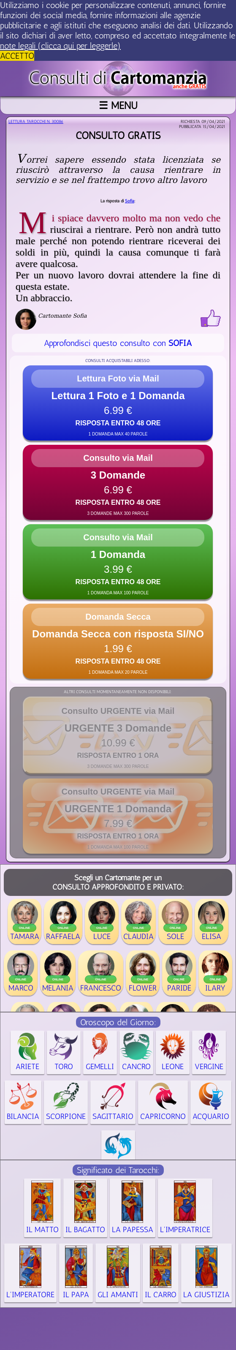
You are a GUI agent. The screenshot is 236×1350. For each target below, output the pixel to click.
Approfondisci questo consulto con (118, 343)
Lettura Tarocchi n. (35, 121)
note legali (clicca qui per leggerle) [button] (60, 46)
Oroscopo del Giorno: (118, 1022)
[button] (118, 403)
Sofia (129, 201)
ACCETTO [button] (17, 56)
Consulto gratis (118, 135)
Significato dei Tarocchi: (118, 1170)
